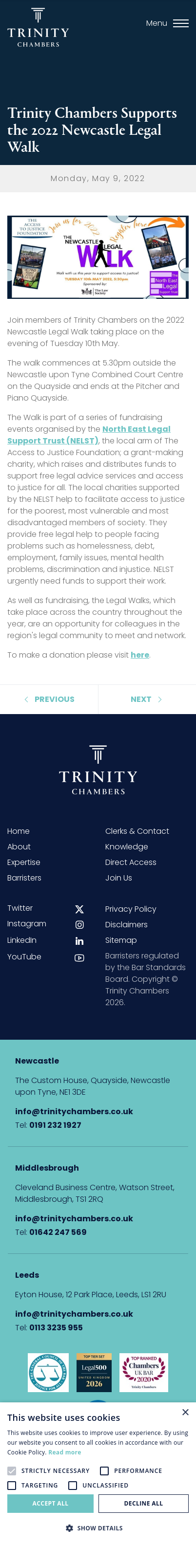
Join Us (118, 877)
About (19, 846)
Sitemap (121, 940)
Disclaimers (126, 924)
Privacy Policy (131, 909)
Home (18, 831)
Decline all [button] (143, 1503)
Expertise (23, 862)
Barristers (24, 877)
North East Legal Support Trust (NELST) (89, 434)
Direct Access (131, 862)
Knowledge (126, 846)
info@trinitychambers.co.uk (74, 1111)
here (140, 655)
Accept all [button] (51, 1503)
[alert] (98, 1473)
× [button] (185, 1412)
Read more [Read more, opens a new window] (64, 1452)
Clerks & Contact (137, 831)
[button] (98, 1528)
